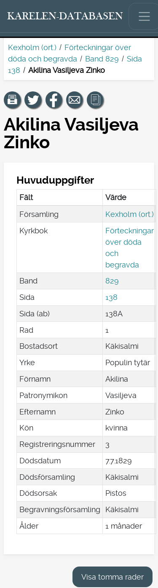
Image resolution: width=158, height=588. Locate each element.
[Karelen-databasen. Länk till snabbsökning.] (65, 16)
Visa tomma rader (112, 576)
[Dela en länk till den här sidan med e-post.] (74, 99)
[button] (12, 99)
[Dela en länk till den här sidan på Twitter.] (32, 99)
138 (111, 297)
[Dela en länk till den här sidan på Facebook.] (54, 99)
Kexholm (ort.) (32, 47)
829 (112, 280)
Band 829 (102, 58)
